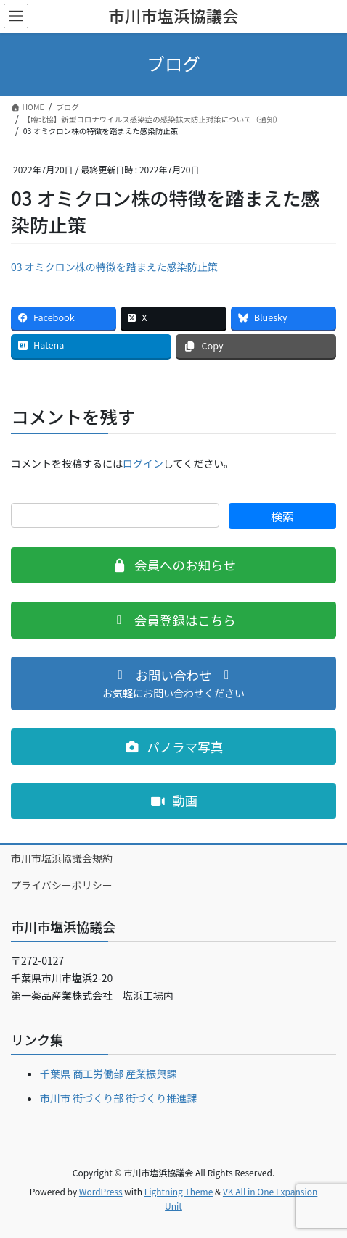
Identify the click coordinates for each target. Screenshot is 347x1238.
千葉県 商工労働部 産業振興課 (108, 1073)
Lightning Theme (178, 1191)
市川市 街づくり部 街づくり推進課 (118, 1098)
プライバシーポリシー (62, 885)
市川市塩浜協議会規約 (62, 858)
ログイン (143, 463)
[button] (173, 565)
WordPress (101, 1191)
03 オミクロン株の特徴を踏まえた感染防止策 (114, 266)
